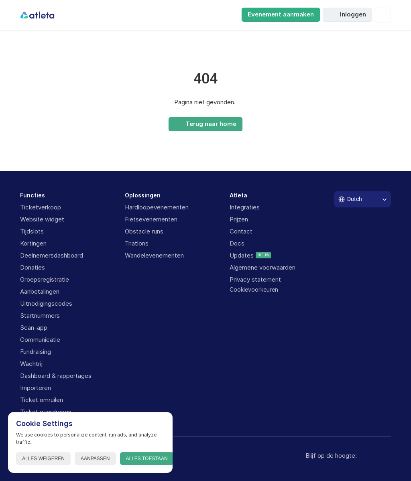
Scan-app (33, 327)
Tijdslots (32, 231)
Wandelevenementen (154, 255)
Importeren (35, 388)
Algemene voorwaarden (262, 267)
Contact (241, 231)
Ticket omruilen (41, 400)
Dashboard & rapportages (56, 376)
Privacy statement (255, 279)
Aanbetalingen (39, 291)
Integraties (245, 207)
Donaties (32, 267)
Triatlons (137, 243)
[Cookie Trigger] (254, 289)
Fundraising (35, 351)
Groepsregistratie (44, 279)
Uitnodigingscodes (46, 303)
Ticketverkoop (40, 207)
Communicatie (40, 339)
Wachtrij (31, 363)
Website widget (42, 219)
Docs (237, 243)
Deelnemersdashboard (51, 255)
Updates (242, 255)
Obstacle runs (144, 231)
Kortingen (33, 243)
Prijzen (239, 219)
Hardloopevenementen (157, 207)
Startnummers (40, 315)
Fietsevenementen (151, 219)
